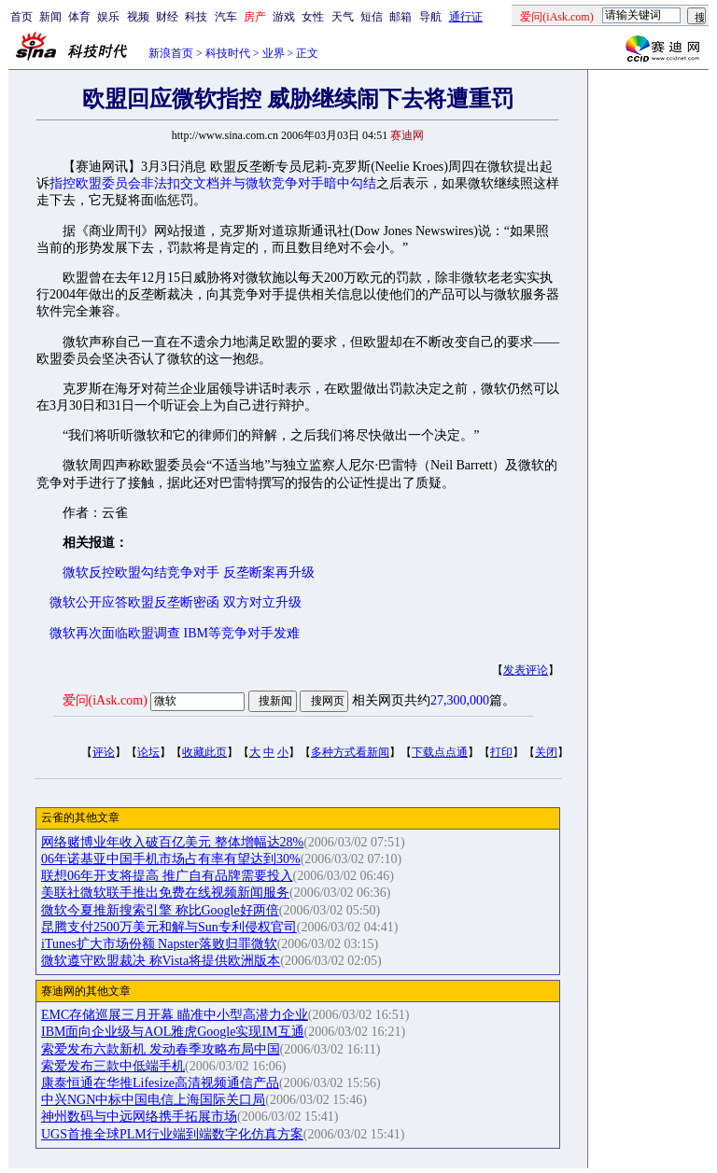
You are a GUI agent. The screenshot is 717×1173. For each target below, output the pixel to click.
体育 (79, 16)
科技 (196, 16)
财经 (167, 16)
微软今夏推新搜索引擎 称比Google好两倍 (160, 910)
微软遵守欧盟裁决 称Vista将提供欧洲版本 (160, 961)
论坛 (148, 752)
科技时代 (227, 53)
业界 (273, 53)
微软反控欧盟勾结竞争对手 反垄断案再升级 (189, 573)
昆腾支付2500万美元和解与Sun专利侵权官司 (169, 927)
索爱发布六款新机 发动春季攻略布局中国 (160, 1049)
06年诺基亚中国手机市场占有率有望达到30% (171, 859)
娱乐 (108, 16)
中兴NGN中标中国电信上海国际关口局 (153, 1100)
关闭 (546, 752)
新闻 (50, 16)
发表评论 (525, 670)
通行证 (466, 16)
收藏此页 (204, 752)
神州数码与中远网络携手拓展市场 (139, 1117)
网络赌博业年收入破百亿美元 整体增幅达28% (172, 842)
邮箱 (400, 16)
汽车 (226, 16)
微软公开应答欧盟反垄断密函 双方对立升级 (175, 602)
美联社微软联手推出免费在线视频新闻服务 (165, 893)
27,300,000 (459, 700)
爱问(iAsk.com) (105, 700)
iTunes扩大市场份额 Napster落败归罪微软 (159, 944)
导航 (430, 16)
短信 (371, 16)
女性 (313, 16)
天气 (342, 16)
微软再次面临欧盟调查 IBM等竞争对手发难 (174, 633)
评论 (103, 752)
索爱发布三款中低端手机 (113, 1066)
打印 (501, 752)
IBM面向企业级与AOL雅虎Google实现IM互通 (172, 1032)
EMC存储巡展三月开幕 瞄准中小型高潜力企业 (174, 1015)
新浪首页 (170, 53)
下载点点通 (440, 752)
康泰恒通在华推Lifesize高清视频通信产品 (160, 1083)
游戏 (284, 16)
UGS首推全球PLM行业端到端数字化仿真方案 (172, 1134)
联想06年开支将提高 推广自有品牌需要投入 (167, 876)
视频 (138, 16)
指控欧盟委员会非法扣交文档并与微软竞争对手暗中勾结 (212, 183)
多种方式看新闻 (350, 752)
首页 (21, 16)
